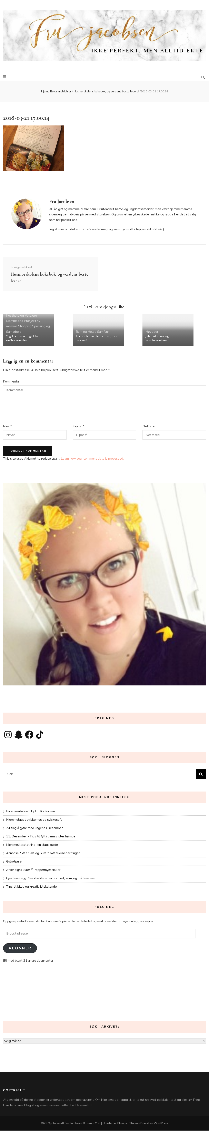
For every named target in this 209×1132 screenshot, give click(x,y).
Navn (7, 428)
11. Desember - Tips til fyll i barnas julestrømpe (40, 838)
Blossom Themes (128, 1125)
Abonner (20, 949)
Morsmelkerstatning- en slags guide (32, 846)
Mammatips (14, 322)
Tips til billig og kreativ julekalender (32, 888)
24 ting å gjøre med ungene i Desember (34, 829)
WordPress (161, 1125)
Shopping (24, 327)
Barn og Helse (86, 333)
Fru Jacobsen (73, 1125)
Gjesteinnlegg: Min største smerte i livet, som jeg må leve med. (51, 879)
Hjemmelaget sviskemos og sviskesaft (34, 821)
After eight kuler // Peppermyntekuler (33, 871)
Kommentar (11, 383)
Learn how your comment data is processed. (92, 460)
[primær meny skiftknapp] (5, 77)
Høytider (152, 333)
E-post (78, 428)
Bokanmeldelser (60, 91)
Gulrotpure (14, 863)
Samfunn (103, 333)
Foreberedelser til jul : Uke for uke (30, 812)
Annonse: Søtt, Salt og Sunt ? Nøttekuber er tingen (43, 854)
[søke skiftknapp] (203, 77)
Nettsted (149, 428)
